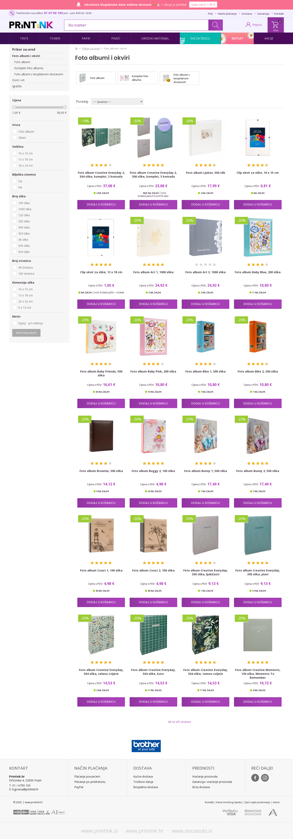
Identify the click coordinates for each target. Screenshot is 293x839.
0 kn (275, 30)
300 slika (24, 227)
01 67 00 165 (53, 13)
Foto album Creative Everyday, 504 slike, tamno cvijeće (205, 672)
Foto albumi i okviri (26, 56)
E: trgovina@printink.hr (23, 789)
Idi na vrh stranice (179, 722)
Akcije (269, 38)
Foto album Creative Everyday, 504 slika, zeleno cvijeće (101, 672)
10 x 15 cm (25, 153)
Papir (86, 38)
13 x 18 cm (25, 159)
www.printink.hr (145, 830)
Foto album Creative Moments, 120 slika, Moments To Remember (257, 674)
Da (20, 181)
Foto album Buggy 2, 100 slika (153, 471)
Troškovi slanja (143, 782)
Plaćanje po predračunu (89, 782)
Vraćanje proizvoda (205, 776)
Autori (276, 802)
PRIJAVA (257, 25)
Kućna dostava (143, 776)
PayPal (78, 787)
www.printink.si (99, 830)
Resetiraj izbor (26, 333)
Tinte (24, 38)
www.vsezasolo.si (192, 830)
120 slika (24, 215)
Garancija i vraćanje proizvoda (212, 782)
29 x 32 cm (25, 301)
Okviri (22, 138)
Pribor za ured (23, 49)
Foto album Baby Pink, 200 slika (153, 371)
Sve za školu (200, 38)
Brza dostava (201, 787)
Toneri (55, 38)
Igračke (17, 86)
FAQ (210, 13)
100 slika (24, 203)
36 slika (23, 239)
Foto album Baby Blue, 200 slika (258, 272)
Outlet (237, 38)
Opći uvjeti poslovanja (257, 802)
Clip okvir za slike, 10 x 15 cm (258, 173)
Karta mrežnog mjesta (229, 802)
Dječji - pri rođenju (30, 323)
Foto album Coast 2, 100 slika (153, 570)
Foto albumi (22, 62)
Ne (20, 187)
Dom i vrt (18, 80)
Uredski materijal (155, 38)
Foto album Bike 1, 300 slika (205, 371)
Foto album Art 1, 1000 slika (153, 272)
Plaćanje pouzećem (87, 776)
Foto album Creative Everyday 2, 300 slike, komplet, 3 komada (153, 174)
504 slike (24, 252)
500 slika (24, 246)
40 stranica (25, 267)
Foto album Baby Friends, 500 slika (101, 373)
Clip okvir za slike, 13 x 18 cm (101, 272)
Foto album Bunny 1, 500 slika (205, 471)
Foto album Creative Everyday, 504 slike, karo (153, 672)
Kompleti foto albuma (28, 68)
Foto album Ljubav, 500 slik (205, 173)
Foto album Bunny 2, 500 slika (257, 471)
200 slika (24, 221)
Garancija (263, 13)
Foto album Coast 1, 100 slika (101, 570)
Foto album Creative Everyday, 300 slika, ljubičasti (205, 572)
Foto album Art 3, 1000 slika (205, 272)
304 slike (24, 233)
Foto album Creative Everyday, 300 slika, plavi (257, 572)
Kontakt (279, 13)
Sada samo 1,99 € (203, 5)
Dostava (247, 13)
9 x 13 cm (24, 307)
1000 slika (24, 209)
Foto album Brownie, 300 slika (101, 471)
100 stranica (26, 273)
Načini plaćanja (227, 13)
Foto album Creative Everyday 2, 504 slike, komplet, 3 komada (101, 174)
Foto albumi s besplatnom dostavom (38, 74)
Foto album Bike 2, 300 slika (258, 371)
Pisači (115, 38)
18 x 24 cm (25, 165)
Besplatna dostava (145, 787)
